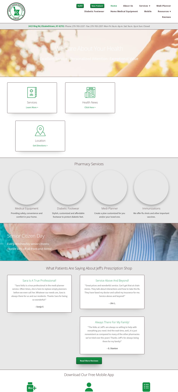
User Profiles (89, 321)
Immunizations (151, 171)
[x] (32, 353)
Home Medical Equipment (124, 11)
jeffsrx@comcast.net (89, 359)
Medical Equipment (26, 171)
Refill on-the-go (31, 321)
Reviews (166, 17)
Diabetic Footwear (94, 11)
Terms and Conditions (38, 385)
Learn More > (32, 108)
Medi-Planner (163, 5)
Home (114, 5)
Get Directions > (146, 108)
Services (32, 103)
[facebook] (24, 353)
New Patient (97, 6)
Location (146, 103)
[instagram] (39, 353)
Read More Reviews (89, 285)
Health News (89, 103)
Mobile (148, 11)
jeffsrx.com (89, 365)
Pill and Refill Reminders (146, 321)
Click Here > (88, 108)
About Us (128, 5)
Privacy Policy (22, 385)
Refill (80, 6)
